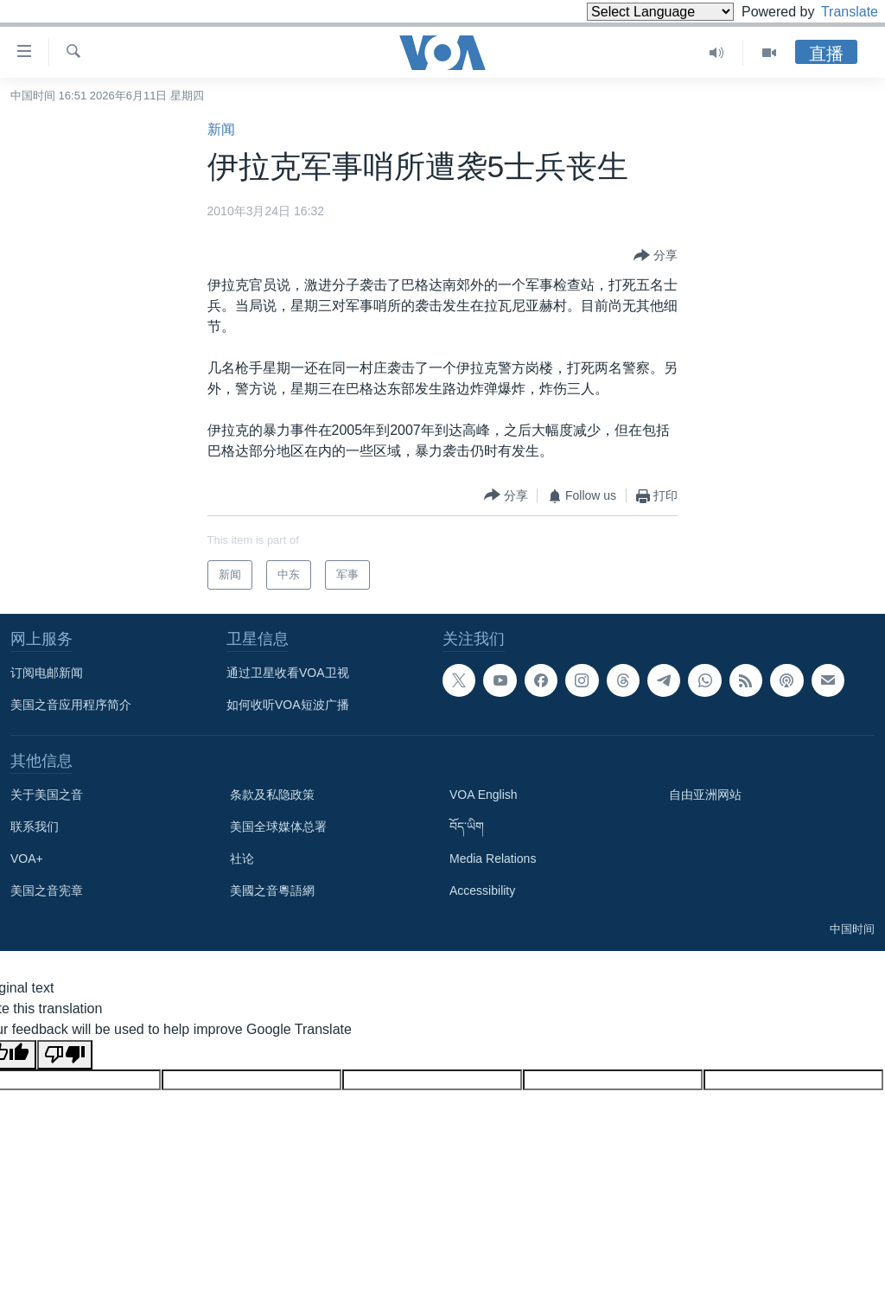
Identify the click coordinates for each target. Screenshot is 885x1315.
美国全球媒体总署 (278, 826)
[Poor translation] (64, 1054)
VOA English (483, 794)
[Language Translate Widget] (630, 12)
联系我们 (34, 826)
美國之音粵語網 (272, 890)
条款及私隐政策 (272, 794)
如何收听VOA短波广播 (287, 705)
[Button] (656, 256)
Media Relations (492, 858)
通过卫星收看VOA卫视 (287, 673)
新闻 (221, 129)
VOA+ (26, 858)
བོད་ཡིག (466, 826)
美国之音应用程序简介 (70, 705)
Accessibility (482, 890)
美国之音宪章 (46, 890)
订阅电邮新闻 (46, 673)
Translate (833, 11)
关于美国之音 (46, 794)
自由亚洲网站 (705, 794)
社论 (242, 858)
